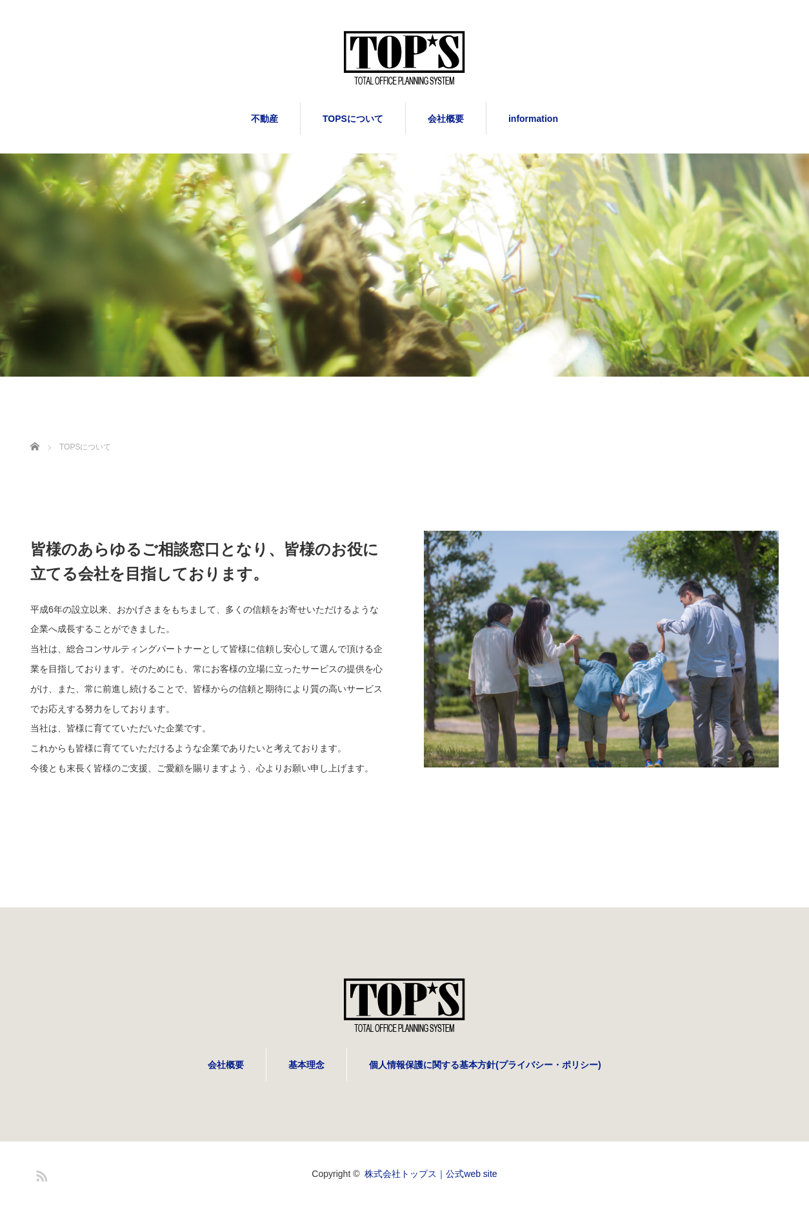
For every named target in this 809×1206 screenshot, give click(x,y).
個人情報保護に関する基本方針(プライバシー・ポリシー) (485, 1065)
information (533, 119)
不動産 (264, 119)
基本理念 (306, 1065)
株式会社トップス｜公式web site (431, 1174)
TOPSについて (353, 119)
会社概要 (446, 119)
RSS (40, 1173)
